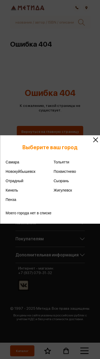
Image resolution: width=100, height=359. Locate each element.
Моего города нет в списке (28, 213)
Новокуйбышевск (20, 171)
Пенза (11, 199)
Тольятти (61, 162)
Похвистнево (65, 171)
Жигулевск (63, 190)
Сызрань (61, 181)
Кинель (12, 190)
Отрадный (14, 181)
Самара (12, 162)
